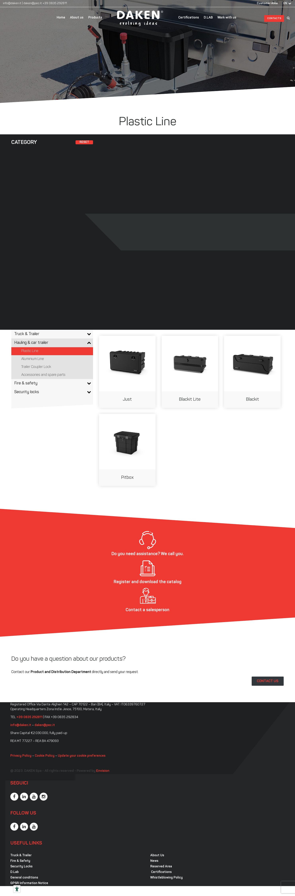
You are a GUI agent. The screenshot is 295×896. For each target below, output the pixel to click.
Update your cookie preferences (82, 755)
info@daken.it (12, 3)
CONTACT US (268, 681)
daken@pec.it (32, 3)
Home (61, 17)
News (154, 861)
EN (285, 3)
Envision (102, 771)
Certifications (188, 17)
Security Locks (21, 866)
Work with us (226, 17)
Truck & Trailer (21, 855)
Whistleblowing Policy (166, 877)
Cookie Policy (44, 755)
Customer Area (267, 3)
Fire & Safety (20, 861)
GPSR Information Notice (29, 883)
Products (95, 17)
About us (76, 17)
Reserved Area (161, 866)
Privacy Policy (20, 755)
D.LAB (208, 17)
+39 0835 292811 (55, 3)
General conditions (24, 877)
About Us (157, 855)
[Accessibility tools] (17, 889)
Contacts (274, 18)
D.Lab (14, 872)
